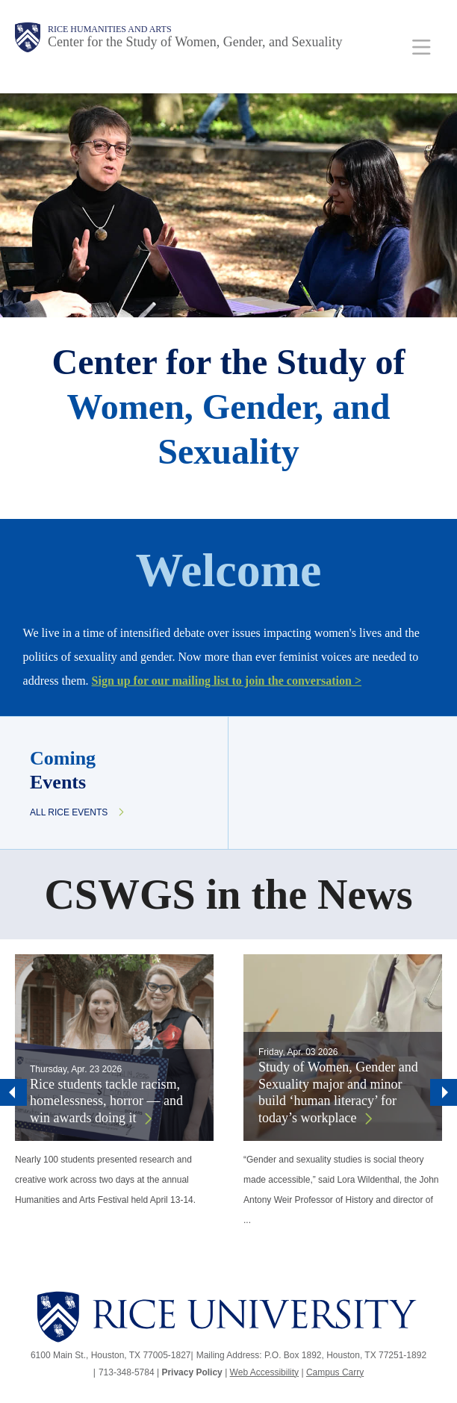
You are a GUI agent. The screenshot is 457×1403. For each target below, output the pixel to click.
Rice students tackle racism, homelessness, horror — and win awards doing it (106, 1101)
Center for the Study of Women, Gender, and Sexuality (195, 41)
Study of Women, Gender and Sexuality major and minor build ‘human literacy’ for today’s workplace (338, 1092)
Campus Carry (335, 1372)
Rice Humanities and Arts (110, 29)
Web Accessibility (264, 1372)
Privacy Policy (191, 1372)
